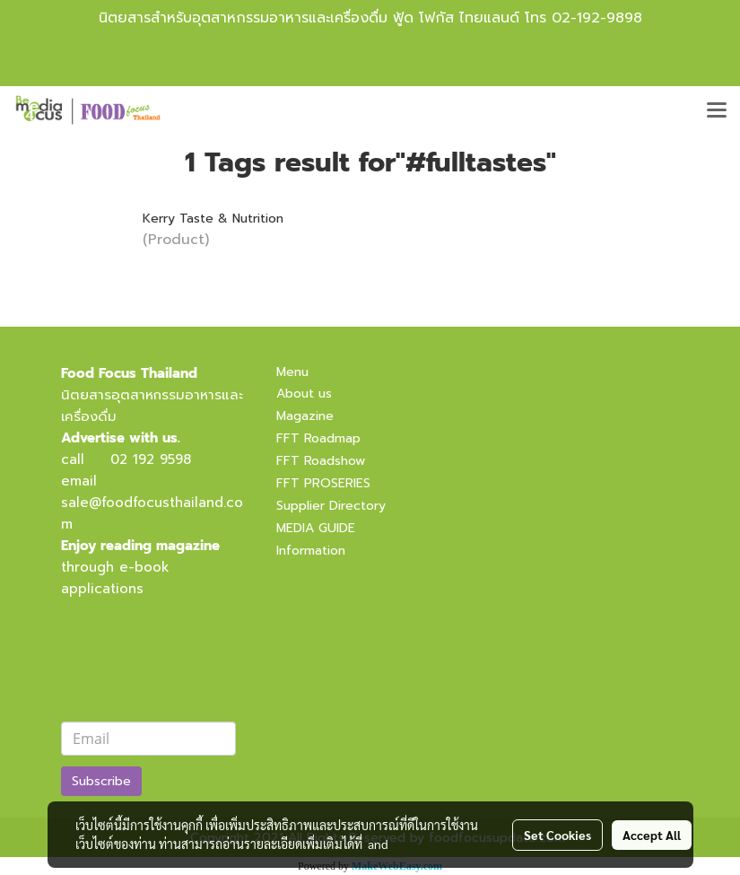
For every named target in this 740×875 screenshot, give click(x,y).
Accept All (651, 835)
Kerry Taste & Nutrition (213, 218)
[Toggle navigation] (716, 111)
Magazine (305, 416)
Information (310, 550)
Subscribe (101, 781)
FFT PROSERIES (323, 483)
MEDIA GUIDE (315, 528)
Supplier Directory (331, 505)
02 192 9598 (150, 459)
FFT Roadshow (320, 460)
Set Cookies (557, 835)
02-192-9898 (597, 18)
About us (304, 393)
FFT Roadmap (318, 438)
